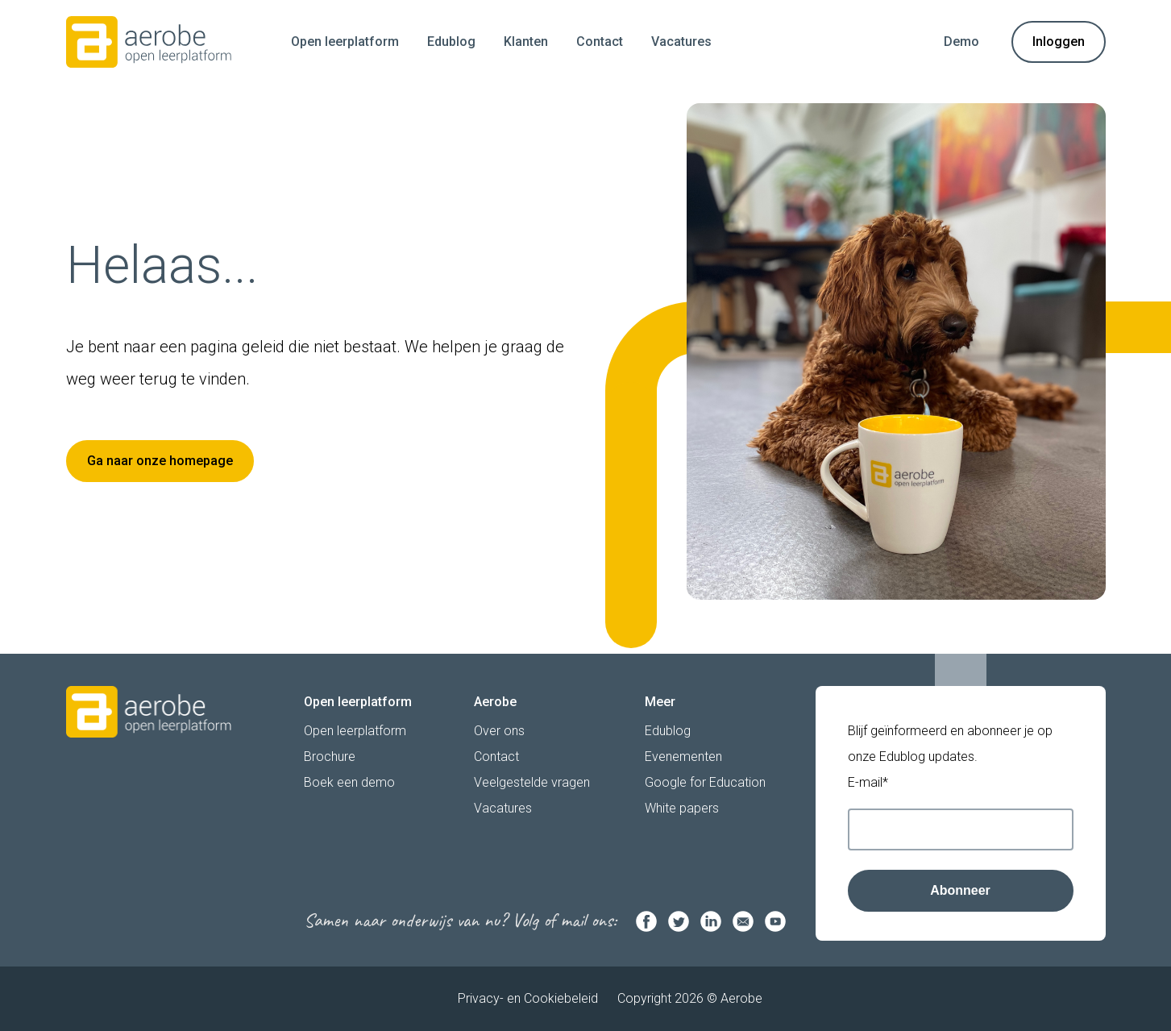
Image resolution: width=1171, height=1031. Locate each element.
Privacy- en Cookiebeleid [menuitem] (528, 998)
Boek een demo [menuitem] (349, 782)
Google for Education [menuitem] (705, 782)
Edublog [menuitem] (451, 41)
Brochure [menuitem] (329, 756)
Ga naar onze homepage (160, 460)
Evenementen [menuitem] (683, 756)
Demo (961, 41)
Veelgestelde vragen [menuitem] (532, 782)
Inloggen (1058, 41)
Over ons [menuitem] (499, 730)
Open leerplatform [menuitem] (345, 41)
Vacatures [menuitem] (681, 41)
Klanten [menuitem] (526, 41)
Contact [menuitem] (599, 41)
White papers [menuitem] (682, 808)
